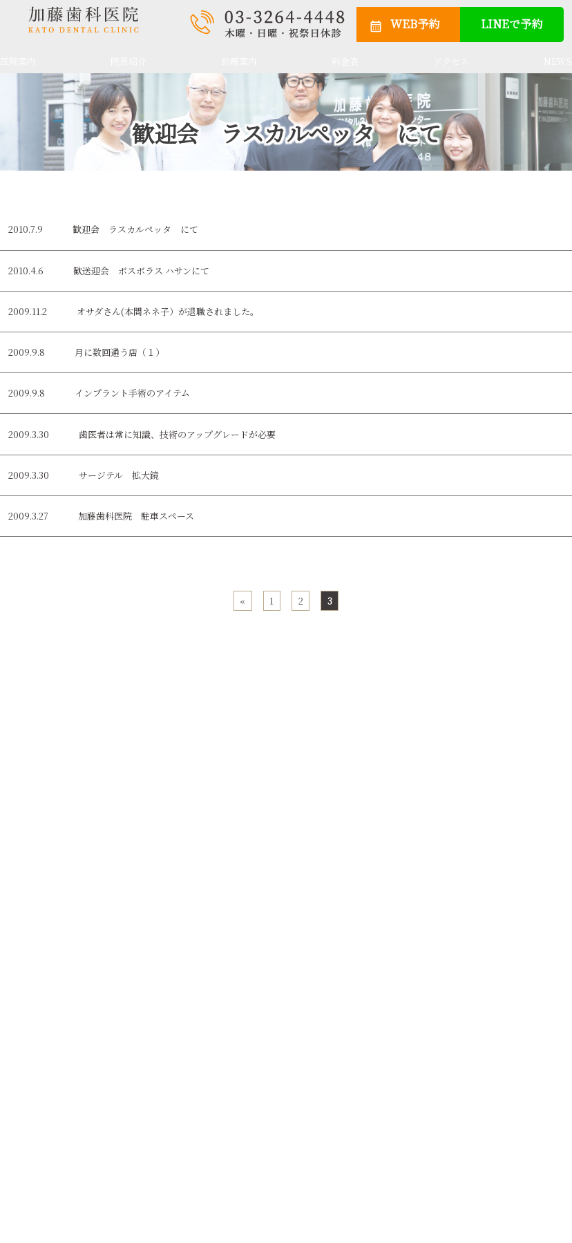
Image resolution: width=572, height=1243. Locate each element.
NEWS (558, 61)
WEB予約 (414, 23)
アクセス (451, 61)
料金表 (345, 61)
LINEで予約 (511, 23)
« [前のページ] (242, 600)
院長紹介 (128, 61)
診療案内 (239, 61)
